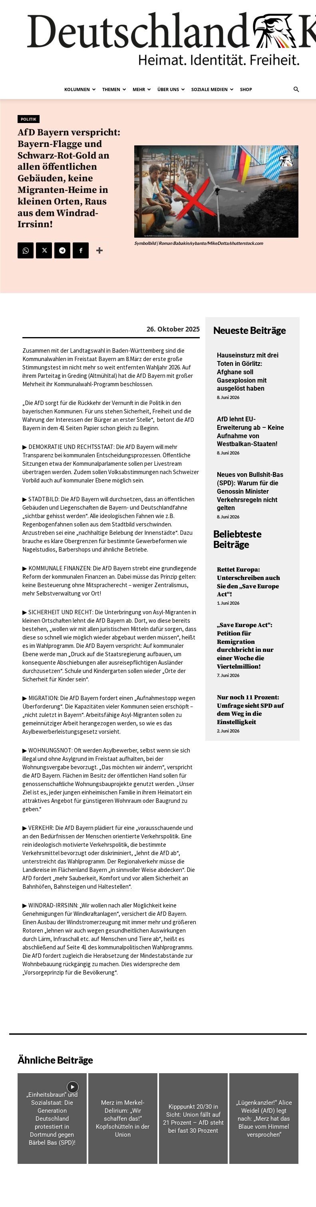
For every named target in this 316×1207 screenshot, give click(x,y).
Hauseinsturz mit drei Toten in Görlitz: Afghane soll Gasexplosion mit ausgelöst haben (247, 371)
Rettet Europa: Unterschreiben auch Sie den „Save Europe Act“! (248, 582)
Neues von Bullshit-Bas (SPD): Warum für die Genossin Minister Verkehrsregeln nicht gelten (250, 491)
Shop (246, 89)
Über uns (171, 89)
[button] (296, 89)
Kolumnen (80, 89)
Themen (114, 89)
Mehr (142, 89)
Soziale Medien (212, 89)
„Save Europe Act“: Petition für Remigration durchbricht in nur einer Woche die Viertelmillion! (245, 646)
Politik (29, 119)
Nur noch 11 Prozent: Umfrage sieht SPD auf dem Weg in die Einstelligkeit (250, 709)
